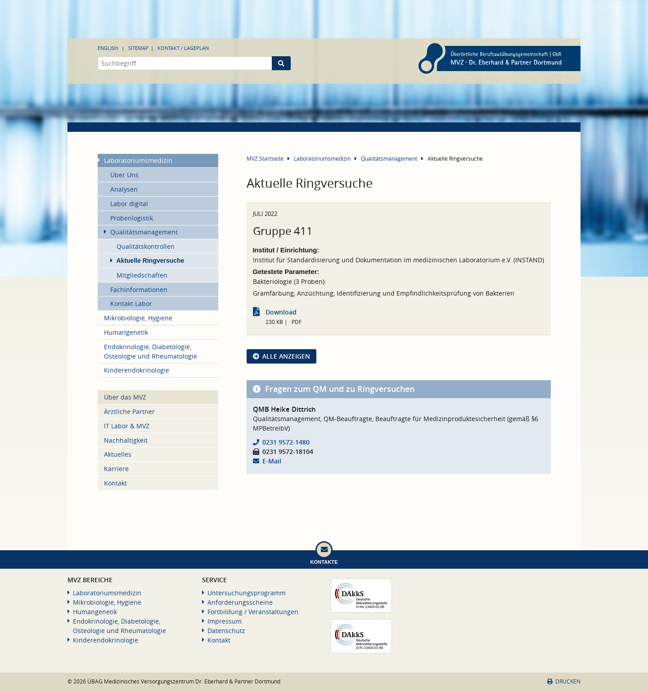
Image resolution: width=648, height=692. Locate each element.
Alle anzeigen (286, 356)
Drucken (563, 681)
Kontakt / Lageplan (183, 48)
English (108, 48)
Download (281, 312)
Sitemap (138, 48)
